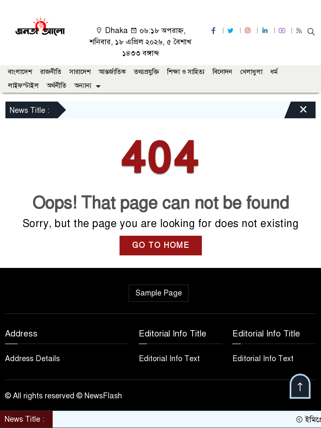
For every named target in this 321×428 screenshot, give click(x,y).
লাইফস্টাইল (23, 86)
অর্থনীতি (56, 86)
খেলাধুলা (251, 72)
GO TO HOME (160, 245)
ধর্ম (274, 72)
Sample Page (158, 293)
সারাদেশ (80, 72)
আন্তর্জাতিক (112, 72)
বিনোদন (222, 72)
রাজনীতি (50, 72)
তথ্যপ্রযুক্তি (146, 72)
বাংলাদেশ (20, 72)
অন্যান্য (83, 86)
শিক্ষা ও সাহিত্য (186, 72)
